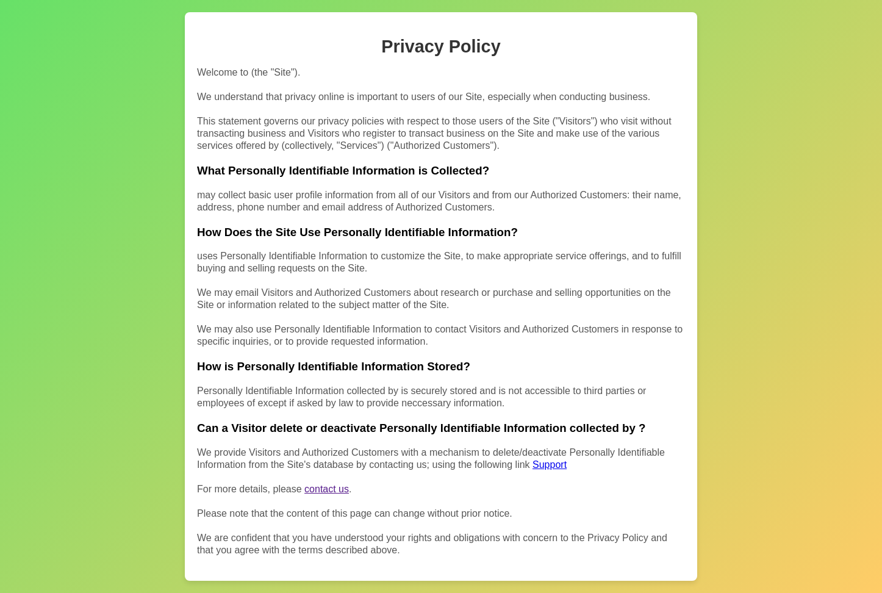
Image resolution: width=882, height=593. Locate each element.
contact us (326, 489)
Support (549, 464)
